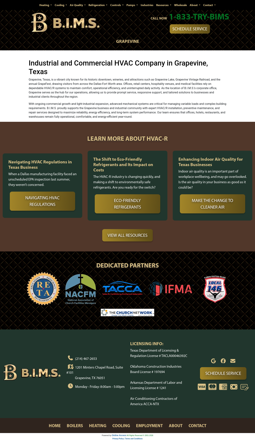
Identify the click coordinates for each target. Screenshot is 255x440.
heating (97, 425)
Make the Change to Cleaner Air (212, 204)
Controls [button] (115, 5)
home (55, 425)
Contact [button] (208, 5)
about (176, 425)
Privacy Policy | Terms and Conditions (127, 439)
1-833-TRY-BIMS (199, 16)
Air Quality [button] (77, 5)
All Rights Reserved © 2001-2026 (140, 435)
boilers (75, 425)
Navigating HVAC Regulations (42, 201)
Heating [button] (44, 5)
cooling (121, 425)
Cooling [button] (60, 5)
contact (197, 425)
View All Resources (127, 235)
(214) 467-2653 (86, 358)
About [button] (194, 5)
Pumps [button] (131, 5)
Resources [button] (162, 5)
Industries (147, 5)
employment (149, 425)
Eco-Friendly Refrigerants (127, 204)
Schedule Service (189, 28)
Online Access (119, 435)
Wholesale (180, 5)
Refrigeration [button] (97, 5)
